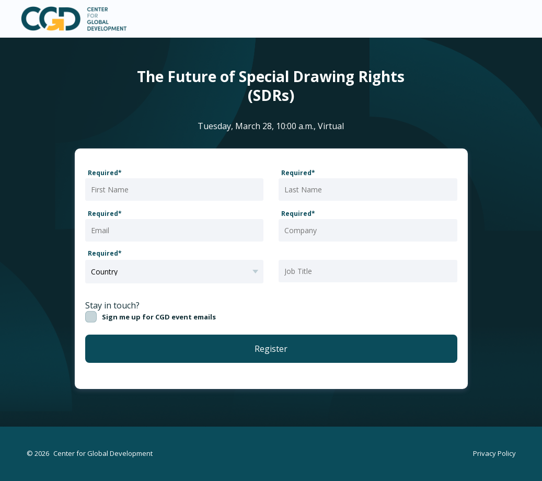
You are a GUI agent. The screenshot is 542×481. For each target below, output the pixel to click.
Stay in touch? (112, 305)
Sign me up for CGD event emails (159, 317)
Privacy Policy (494, 453)
